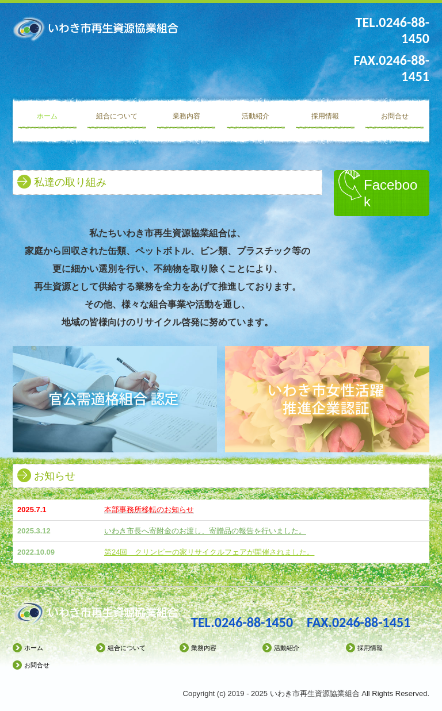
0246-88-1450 (254, 622)
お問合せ (395, 116)
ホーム (47, 116)
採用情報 (325, 116)
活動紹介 (255, 116)
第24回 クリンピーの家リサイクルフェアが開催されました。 (209, 552)
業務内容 (186, 116)
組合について (117, 116)
